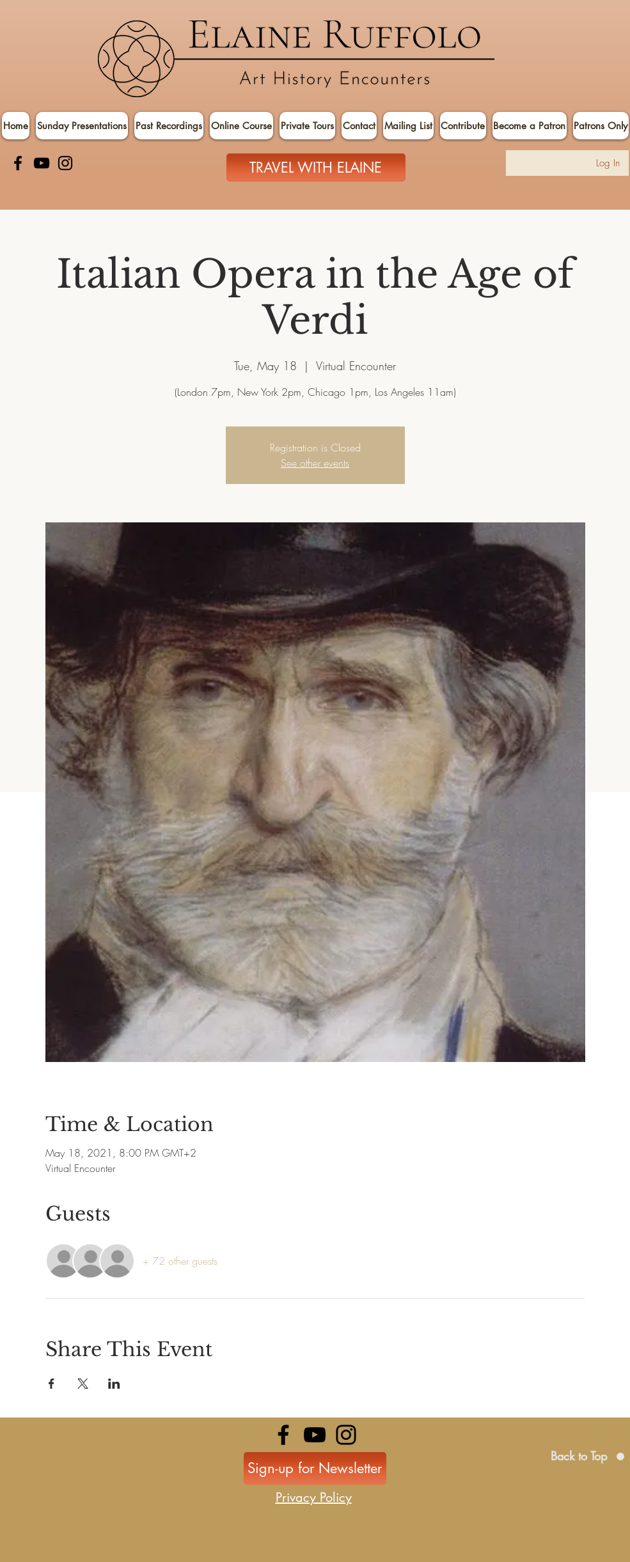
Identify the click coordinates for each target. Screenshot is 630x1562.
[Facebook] (18, 163)
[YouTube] (41, 163)
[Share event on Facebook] (51, 1383)
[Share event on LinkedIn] (114, 1383)
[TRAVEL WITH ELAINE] (316, 167)
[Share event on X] (83, 1383)
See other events (315, 463)
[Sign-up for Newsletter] (315, 1468)
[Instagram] (65, 163)
